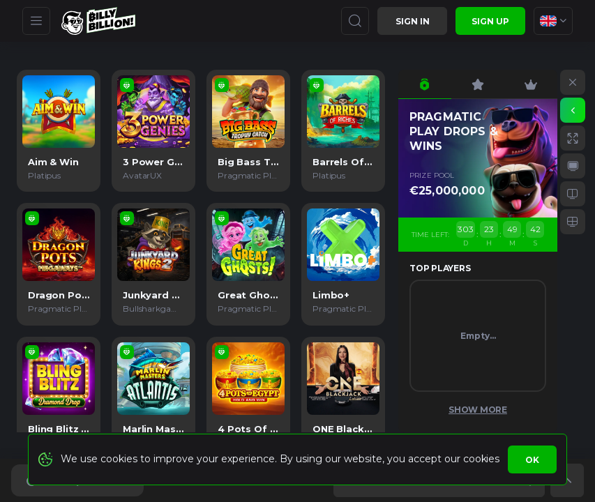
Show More (478, 409)
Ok (532, 460)
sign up (490, 21)
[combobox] (553, 21)
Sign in (413, 21)
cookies (481, 458)
